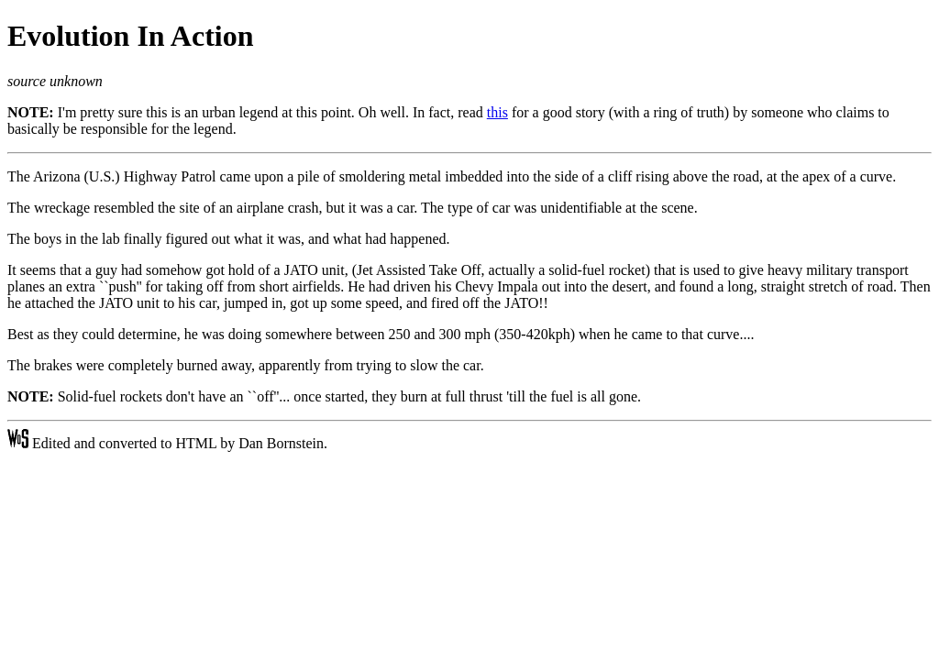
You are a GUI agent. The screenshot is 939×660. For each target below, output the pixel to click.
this (497, 112)
